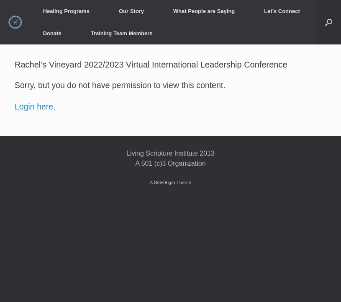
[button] (328, 22)
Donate (52, 33)
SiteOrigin (164, 182)
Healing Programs (66, 11)
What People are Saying (204, 11)
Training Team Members (122, 33)
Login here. (35, 106)
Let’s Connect (282, 11)
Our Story (131, 11)
